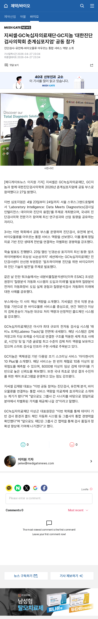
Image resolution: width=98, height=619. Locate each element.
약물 (23, 17)
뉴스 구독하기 (26, 575)
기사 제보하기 (72, 575)
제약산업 (10, 17)
